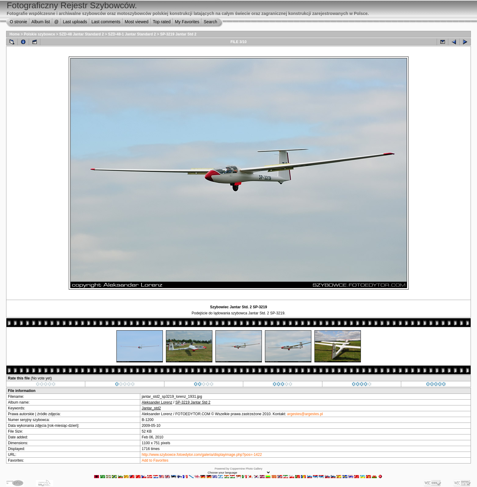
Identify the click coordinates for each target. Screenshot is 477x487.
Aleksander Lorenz (157, 402)
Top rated (162, 21)
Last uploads (75, 21)
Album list (40, 21)
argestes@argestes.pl (305, 414)
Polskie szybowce (39, 34)
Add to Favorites (155, 460)
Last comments (105, 21)
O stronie (18, 21)
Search (210, 21)
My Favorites (187, 21)
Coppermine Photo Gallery (246, 468)
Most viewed (137, 21)
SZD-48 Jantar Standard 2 (81, 34)
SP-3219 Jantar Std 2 (178, 34)
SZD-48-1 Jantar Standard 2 (132, 34)
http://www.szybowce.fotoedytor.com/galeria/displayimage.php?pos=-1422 (202, 454)
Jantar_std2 (151, 408)
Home (14, 34)
